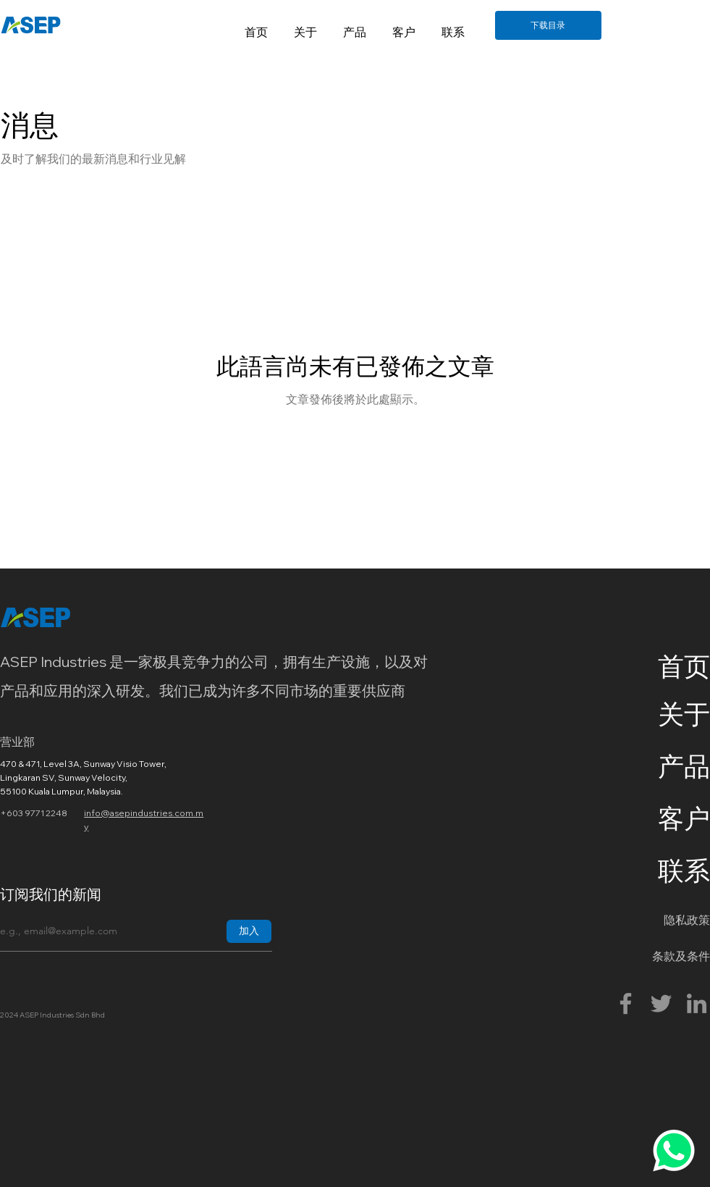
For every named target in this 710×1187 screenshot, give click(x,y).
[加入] (249, 931)
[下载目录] (548, 25)
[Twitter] (661, 1003)
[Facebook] (626, 1003)
